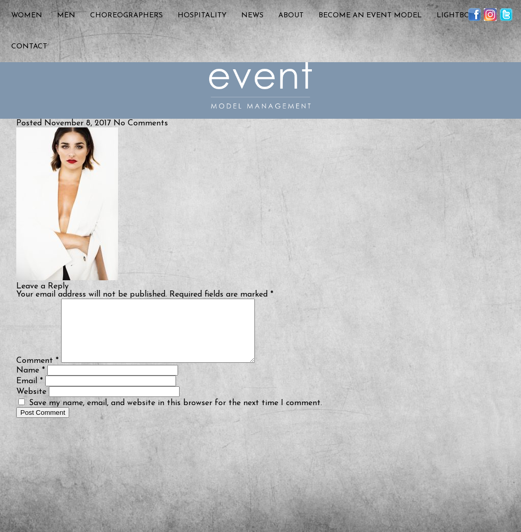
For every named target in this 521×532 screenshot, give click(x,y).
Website (31, 404)
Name (30, 383)
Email (29, 393)
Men (66, 15)
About (291, 15)
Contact (29, 46)
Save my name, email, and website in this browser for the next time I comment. (175, 415)
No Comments (140, 123)
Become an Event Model (370, 15)
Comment (37, 373)
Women (26, 15)
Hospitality (202, 15)
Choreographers (126, 15)
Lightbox (456, 15)
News (252, 15)
